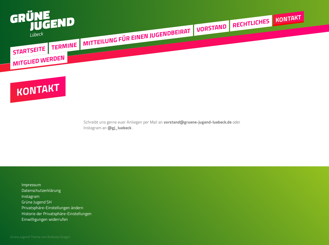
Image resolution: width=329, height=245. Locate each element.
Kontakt (288, 18)
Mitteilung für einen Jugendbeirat (136, 37)
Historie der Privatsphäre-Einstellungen (57, 213)
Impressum (31, 184)
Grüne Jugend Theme (25, 236)
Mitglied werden (39, 60)
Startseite (29, 50)
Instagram (30, 196)
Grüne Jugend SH (37, 202)
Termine (64, 46)
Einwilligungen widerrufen (45, 219)
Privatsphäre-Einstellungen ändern (52, 207)
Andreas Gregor (58, 236)
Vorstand (211, 27)
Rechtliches (251, 23)
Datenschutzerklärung (41, 190)
